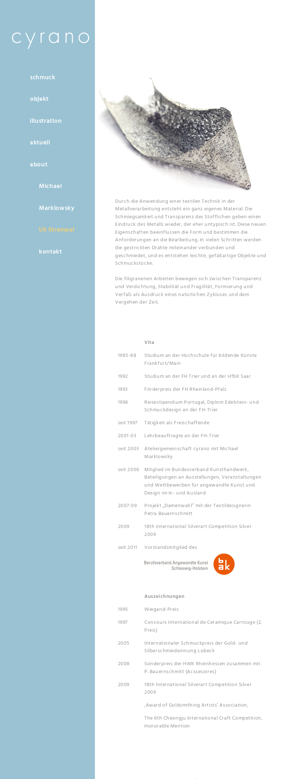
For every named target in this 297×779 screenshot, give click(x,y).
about (38, 165)
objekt (39, 99)
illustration (46, 121)
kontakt (50, 252)
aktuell (40, 143)
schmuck (43, 77)
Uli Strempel (56, 230)
